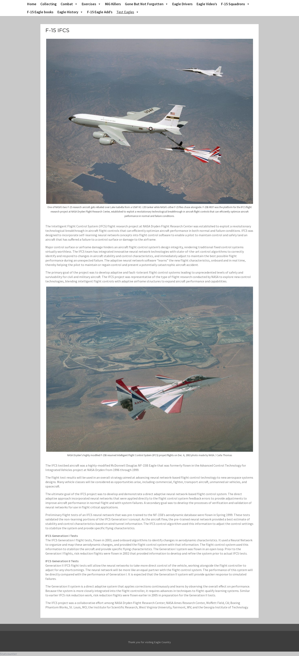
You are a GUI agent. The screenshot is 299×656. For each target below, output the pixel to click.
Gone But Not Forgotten (146, 4)
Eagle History (70, 12)
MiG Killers (113, 4)
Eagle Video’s (207, 4)
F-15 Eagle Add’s (99, 12)
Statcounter (8, 654)
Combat (69, 4)
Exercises (91, 4)
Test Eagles (127, 12)
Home (31, 4)
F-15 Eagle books (40, 12)
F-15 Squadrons (235, 4)
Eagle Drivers (182, 4)
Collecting (48, 4)
